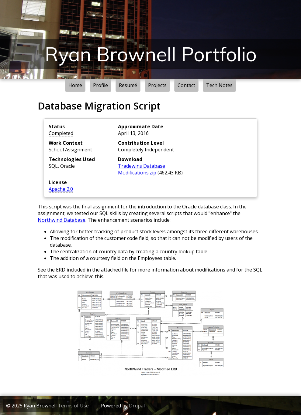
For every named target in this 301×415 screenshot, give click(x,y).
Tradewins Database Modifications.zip (141, 169)
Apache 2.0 (61, 189)
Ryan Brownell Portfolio (151, 54)
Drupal (137, 405)
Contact (186, 85)
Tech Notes (219, 85)
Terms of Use (73, 405)
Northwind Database (61, 220)
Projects (157, 85)
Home (75, 85)
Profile (100, 85)
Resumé (128, 85)
